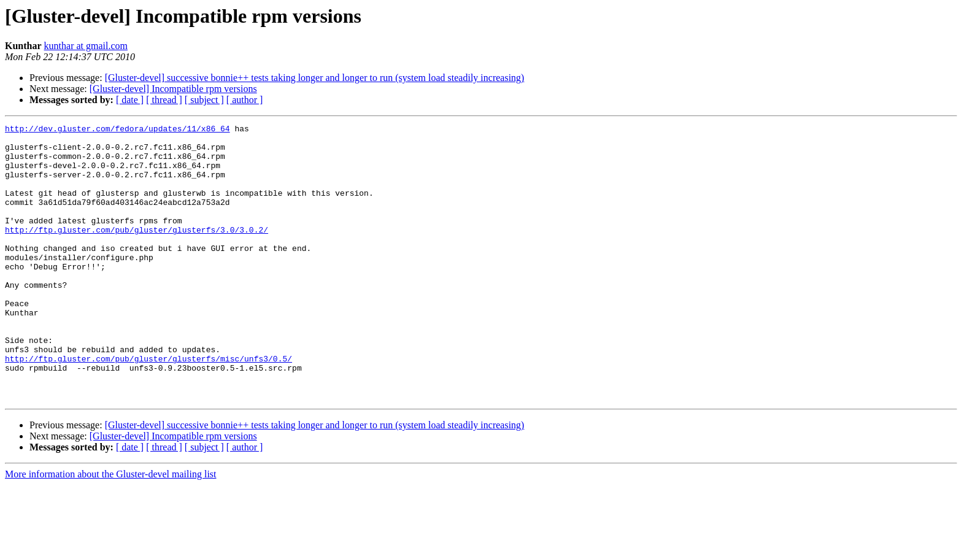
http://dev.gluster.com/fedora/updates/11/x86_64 (117, 130)
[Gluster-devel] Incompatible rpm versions (173, 88)
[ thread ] (164, 99)
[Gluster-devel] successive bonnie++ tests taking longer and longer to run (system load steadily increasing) (315, 77)
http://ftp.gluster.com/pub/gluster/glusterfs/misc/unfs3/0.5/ (148, 406)
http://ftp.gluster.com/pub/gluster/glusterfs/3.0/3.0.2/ (136, 251)
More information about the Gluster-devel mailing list (111, 529)
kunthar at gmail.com (86, 45)
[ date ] (130, 99)
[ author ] (244, 99)
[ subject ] (204, 99)
